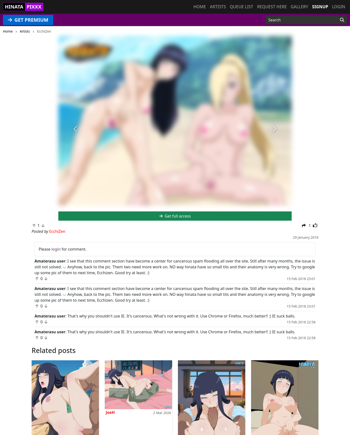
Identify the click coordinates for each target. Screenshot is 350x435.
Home (199, 6)
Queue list (241, 6)
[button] (75, 129)
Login (338, 6)
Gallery (299, 6)
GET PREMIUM (28, 20)
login (56, 249)
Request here (272, 6)
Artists (218, 6)
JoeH (110, 412)
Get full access (175, 216)
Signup (320, 6)
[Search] (342, 20)
